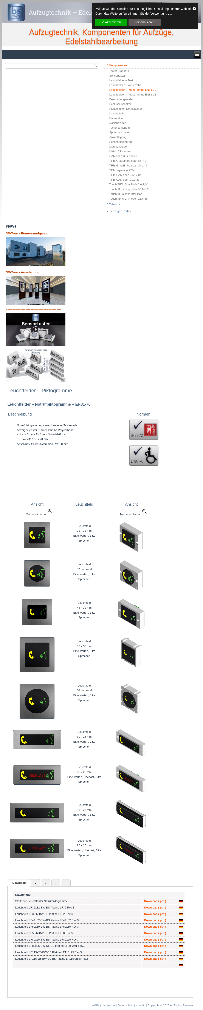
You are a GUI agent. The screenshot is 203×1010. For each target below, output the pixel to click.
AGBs (95, 1005)
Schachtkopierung (120, 141)
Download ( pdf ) (155, 901)
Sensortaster (117, 75)
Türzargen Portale (120, 211)
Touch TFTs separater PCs (126, 194)
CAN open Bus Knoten (123, 156)
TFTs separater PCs (121, 170)
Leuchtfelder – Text (121, 80)
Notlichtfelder (117, 123)
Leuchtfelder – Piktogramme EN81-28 (132, 94)
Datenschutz (125, 1005)
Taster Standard (119, 70)
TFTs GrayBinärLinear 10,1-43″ (128, 165)
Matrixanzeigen (118, 146)
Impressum (109, 1005)
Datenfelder (116, 118)
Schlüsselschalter (120, 104)
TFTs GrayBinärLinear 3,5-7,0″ (128, 160)
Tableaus (115, 204)
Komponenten (118, 65)
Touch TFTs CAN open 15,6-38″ (129, 198)
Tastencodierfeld (119, 127)
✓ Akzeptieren (111, 22)
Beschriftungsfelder (121, 99)
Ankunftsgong (118, 137)
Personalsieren (144, 22)
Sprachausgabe (119, 132)
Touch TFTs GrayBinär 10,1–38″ (129, 189)
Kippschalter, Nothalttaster (125, 108)
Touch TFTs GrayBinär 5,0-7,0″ (128, 184)
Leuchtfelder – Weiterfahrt (125, 85)
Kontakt (140, 1005)
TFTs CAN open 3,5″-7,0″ (125, 175)
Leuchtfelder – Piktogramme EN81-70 (132, 89)
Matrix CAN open (120, 151)
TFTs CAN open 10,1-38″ (125, 179)
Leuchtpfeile (116, 113)
